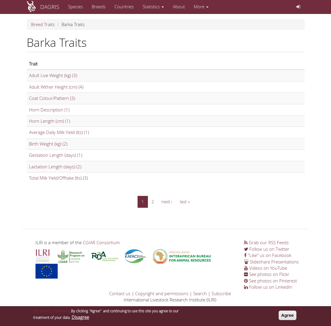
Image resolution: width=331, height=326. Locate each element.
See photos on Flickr (266, 274)
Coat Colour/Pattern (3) (52, 98)
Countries (124, 6)
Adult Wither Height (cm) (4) (56, 87)
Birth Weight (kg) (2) (48, 144)
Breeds (99, 6)
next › (167, 201)
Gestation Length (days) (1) (55, 155)
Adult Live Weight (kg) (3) (53, 75)
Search (200, 293)
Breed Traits (43, 24)
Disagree (80, 318)
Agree (287, 315)
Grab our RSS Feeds (266, 242)
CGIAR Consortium (101, 242)
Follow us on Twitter (266, 249)
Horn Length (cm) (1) (49, 121)
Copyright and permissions (161, 293)
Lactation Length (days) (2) (55, 167)
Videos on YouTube (265, 268)
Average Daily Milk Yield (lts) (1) (59, 132)
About (179, 6)
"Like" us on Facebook (267, 255)
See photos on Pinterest (270, 281)
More (201, 6)
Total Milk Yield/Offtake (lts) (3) (58, 178)
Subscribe (221, 293)
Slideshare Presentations (271, 262)
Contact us (119, 293)
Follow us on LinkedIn (268, 287)
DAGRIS (49, 6)
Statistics (153, 6)
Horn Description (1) (49, 110)
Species (75, 6)
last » (185, 201)
